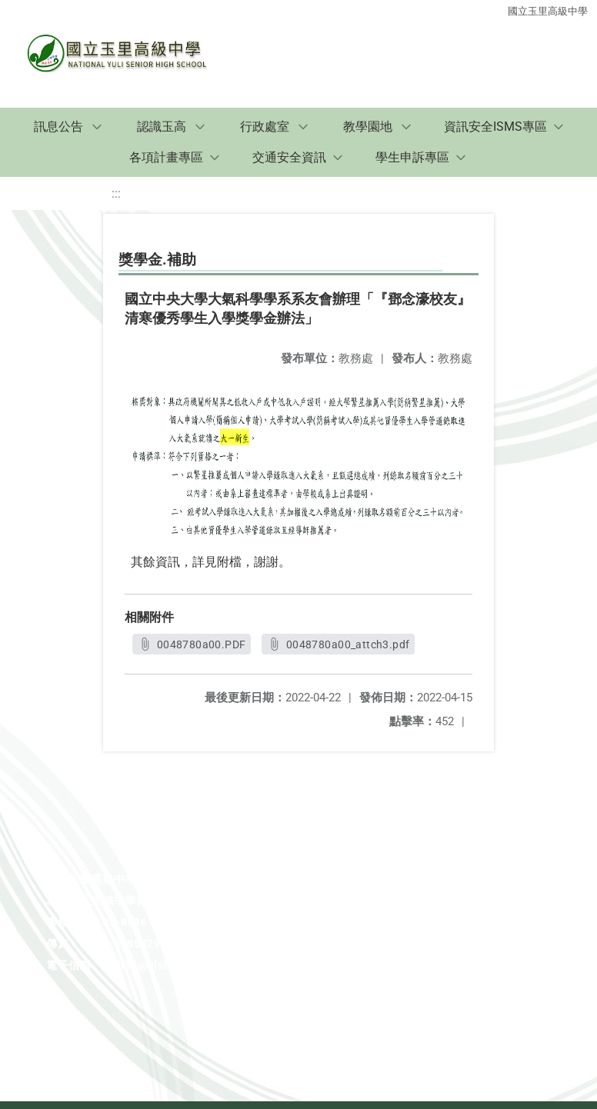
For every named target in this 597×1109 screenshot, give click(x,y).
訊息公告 (58, 126)
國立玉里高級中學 (548, 9)
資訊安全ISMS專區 (495, 126)
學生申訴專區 (412, 157)
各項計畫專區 (166, 157)
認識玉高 (161, 126)
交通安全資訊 (289, 157)
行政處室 (264, 126)
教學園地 (367, 126)
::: (116, 193)
